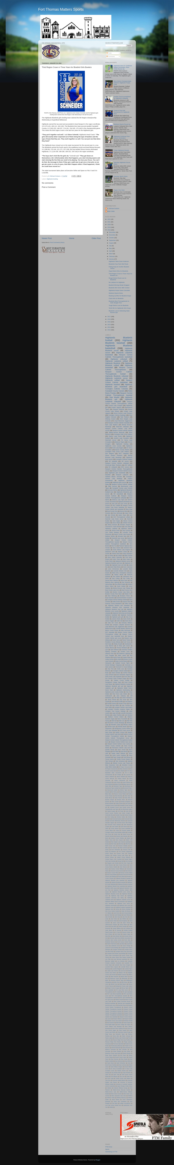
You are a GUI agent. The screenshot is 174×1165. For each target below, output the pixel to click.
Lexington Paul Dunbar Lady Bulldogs (116, 953)
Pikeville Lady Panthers (120, 1038)
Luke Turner (123, 503)
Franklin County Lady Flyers (120, 855)
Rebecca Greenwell (110, 1049)
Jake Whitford (123, 918)
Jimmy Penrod (112, 699)
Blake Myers (108, 793)
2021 (109, 222)
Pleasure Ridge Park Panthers (113, 1041)
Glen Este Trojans (125, 863)
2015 (109, 322)
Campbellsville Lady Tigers (111, 809)
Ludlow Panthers (117, 715)
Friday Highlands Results (121, 150)
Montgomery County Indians (122, 728)
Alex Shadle (121, 770)
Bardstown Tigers (118, 786)
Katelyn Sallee (126, 934)
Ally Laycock (127, 774)
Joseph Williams (117, 928)
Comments (110, 56)
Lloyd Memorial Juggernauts (123, 421)
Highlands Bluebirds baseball (118, 341)
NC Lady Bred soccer (122, 990)
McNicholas (124, 978)
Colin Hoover (124, 826)
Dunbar (107, 843)
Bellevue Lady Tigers (118, 499)
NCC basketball (109, 632)
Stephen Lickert (122, 551)
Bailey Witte (108, 786)
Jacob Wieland (126, 915)
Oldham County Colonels (113, 746)
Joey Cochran (126, 530)
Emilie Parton (109, 561)
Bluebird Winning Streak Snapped (119, 285)
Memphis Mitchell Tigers (117, 980)
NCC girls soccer (109, 999)
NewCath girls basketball (124, 1003)
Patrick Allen (116, 1036)
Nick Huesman (110, 1022)
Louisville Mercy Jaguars (111, 966)
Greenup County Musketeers (113, 603)
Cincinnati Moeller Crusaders (124, 597)
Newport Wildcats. (117, 1018)
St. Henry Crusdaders (116, 1068)
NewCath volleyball (122, 426)
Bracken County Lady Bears (121, 592)
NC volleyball (113, 467)
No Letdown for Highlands (116, 282)
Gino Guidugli (129, 861)
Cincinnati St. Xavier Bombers (113, 526)
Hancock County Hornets (117, 870)
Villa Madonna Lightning (123, 653)
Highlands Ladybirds (111, 528)
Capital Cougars (111, 811)
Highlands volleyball (119, 359)
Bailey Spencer (127, 784)
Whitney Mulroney (121, 1097)
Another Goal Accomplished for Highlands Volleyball (122, 97)
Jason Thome (126, 922)
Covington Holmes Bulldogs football (117, 599)
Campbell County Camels (114, 391)
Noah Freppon (127, 1022)
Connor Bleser (109, 830)
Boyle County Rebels (121, 661)
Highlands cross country (113, 446)
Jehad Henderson (127, 697)
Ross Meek (115, 751)
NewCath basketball (110, 1003)
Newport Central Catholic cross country (118, 744)
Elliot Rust (127, 843)
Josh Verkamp (126, 928)
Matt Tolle (129, 721)
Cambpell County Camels (111, 805)
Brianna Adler (123, 511)
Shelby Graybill (118, 644)
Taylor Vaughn (117, 757)
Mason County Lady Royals (122, 534)
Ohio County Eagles (110, 1030)
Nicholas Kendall (128, 1020)
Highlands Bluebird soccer (122, 561)
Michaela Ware (122, 536)
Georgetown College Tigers (113, 682)
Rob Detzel (127, 1051)
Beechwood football (112, 790)
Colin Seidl (127, 526)
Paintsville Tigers (120, 1034)
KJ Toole (117, 932)
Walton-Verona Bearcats (116, 432)
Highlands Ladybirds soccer (116, 378)
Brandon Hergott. (109, 799)
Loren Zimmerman (113, 569)
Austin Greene (117, 782)
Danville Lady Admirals (122, 836)
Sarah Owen (124, 580)
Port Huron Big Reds (118, 1043)
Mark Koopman (114, 976)
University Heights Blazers (118, 1080)
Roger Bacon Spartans (111, 1055)
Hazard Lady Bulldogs (110, 876)
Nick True (114, 546)
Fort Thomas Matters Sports (61, 9)
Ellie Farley (114, 843)
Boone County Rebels (122, 450)
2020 (109, 224)
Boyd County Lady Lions (112, 590)
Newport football (128, 1018)
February (112, 256)
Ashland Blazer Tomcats (113, 476)
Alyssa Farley (117, 657)
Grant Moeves (123, 867)
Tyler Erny (107, 1080)
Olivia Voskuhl (122, 1030)
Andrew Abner (116, 553)
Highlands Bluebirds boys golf (114, 609)
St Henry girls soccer (123, 646)
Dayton (128, 838)
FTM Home (108, 1147)
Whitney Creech (110, 419)
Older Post (96, 238)
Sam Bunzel (124, 751)
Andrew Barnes (122, 778)
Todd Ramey (126, 757)
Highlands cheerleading (123, 690)
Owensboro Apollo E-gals (124, 1032)
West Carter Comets (116, 1093)
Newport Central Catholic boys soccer (121, 742)
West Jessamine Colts (112, 765)
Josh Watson (128, 701)
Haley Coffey (128, 513)
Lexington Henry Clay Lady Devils (124, 951)
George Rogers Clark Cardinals (113, 859)
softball (111, 1107)
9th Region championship (111, 768)
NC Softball (128, 465)
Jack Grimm (117, 913)
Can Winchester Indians (126, 809)
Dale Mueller (115, 397)
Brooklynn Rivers (125, 596)
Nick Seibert (116, 576)
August (111, 243)
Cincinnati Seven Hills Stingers (124, 822)
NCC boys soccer (125, 730)
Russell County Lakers (120, 1057)
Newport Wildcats (118, 409)
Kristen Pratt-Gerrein (112, 943)
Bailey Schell (118, 784)
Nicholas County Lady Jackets (114, 1020)
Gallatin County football (121, 680)
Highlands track (109, 909)
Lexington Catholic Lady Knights (123, 707)
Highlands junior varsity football (114, 692)
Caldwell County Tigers (122, 663)
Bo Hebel (118, 659)
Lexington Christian (117, 949)
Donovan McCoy (112, 490)
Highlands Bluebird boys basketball (116, 886)
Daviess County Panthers (117, 838)
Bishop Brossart (112, 524)
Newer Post (47, 238)
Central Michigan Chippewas (113, 665)
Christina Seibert (121, 817)
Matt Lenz (121, 721)
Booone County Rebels (120, 793)
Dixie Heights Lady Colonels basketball (120, 842)
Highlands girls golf (117, 617)
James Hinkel (113, 920)
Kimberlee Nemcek (110, 942)
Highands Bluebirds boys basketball (115, 880)
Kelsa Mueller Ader (117, 936)
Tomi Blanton (114, 1076)
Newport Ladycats (122, 474)
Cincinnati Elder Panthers (113, 465)
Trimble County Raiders (123, 759)
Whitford (130, 1095)
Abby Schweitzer (124, 768)
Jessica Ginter (116, 530)
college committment (125, 1103)
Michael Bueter (122, 726)
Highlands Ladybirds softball (116, 361)
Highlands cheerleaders (111, 905)
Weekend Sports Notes (116, 293)
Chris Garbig (110, 817)
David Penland (116, 672)
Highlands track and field (119, 565)
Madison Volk (122, 972)
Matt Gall (114, 721)
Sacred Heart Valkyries (111, 580)
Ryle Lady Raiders (111, 424)
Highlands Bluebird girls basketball (118, 605)
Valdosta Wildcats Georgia (120, 1088)
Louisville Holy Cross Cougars (122, 965)
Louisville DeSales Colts (120, 571)
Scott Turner (126, 642)
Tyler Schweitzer (120, 761)
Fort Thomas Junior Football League (116, 678)
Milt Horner (124, 982)
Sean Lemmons (123, 1065)
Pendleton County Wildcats (113, 642)
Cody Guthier (115, 826)
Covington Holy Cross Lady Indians (117, 451)
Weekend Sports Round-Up (122, 124)
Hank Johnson (128, 870)
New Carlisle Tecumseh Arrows (122, 1001)
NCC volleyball (124, 453)
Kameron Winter (126, 932)
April (110, 251)
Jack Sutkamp (121, 696)
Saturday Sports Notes (121, 176)
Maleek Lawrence (122, 974)
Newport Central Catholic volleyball (117, 463)
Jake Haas (117, 917)
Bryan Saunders (109, 597)
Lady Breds (122, 943)
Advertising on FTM (111, 1151)
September (112, 240)
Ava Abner (110, 555)
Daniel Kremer (126, 834)
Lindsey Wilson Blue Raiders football (120, 957)
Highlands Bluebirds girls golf (114, 686)
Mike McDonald (125, 630)
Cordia (117, 830)
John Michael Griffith (117, 701)
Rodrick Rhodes (127, 1053)
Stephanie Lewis (110, 551)
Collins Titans (116, 559)
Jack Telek (109, 915)
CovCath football (126, 830)
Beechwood (127, 786)
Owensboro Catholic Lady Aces (121, 747)
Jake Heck (125, 917)
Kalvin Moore (128, 621)
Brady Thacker (118, 797)
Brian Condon (115, 801)
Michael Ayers (111, 726)
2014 (109, 324)
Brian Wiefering (112, 596)
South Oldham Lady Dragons (121, 549)
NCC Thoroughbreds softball (121, 517)
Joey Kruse (122, 699)
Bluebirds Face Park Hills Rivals (118, 264)
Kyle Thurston (126, 705)
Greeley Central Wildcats (117, 868)
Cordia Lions (120, 669)
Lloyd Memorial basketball (120, 959)
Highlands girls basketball (117, 473)
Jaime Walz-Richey (115, 567)
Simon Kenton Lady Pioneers (123, 413)
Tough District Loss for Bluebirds (118, 305)
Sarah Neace (110, 1063)
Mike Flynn (117, 982)
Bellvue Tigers (124, 790)
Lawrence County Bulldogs (111, 947)
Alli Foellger (118, 774)
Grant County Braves (121, 865)
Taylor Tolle (116, 1074)
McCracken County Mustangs (115, 722)
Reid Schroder (123, 1049)
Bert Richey (114, 792)
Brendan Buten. (121, 799)
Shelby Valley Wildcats (118, 753)
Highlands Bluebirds (112, 363)
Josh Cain (115, 503)
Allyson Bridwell (121, 776)
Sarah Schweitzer (120, 1063)
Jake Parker (114, 918)
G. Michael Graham (113, 208)
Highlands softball (112, 380)
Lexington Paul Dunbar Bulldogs (115, 711)
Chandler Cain (118, 815)
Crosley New (117, 834)
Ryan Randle (124, 1059)
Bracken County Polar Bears (113, 594)
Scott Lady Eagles (117, 448)
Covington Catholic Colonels (116, 389)
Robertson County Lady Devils (113, 1053)
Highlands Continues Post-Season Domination (122, 137)
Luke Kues (123, 970)
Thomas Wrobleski (122, 647)
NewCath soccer (110, 440)
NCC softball (116, 505)
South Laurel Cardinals (119, 755)
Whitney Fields (111, 1097)
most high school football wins (113, 1105)
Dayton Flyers (109, 840)
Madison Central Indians (115, 717)
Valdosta (109, 1088)
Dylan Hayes (126, 559)
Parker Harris (116, 640)
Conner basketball (125, 828)
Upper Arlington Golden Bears (124, 1086)
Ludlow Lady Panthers (112, 970)
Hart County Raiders (112, 874)
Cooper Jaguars (116, 407)
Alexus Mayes (116, 522)
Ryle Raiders (125, 417)
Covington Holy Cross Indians (123, 434)
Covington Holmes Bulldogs (117, 415)
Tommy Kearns (109, 759)
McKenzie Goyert (114, 978)
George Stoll (120, 861)
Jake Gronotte (108, 917)
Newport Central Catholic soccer (122, 471)
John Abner (114, 926)
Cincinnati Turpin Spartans (114, 824)
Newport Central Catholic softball (122, 484)
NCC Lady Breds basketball (114, 993)
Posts (109, 53)
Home (71, 238)
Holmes (117, 909)
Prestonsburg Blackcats (117, 1045)
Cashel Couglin (126, 813)
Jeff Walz (116, 697)
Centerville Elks (109, 815)
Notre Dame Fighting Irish (118, 1028)
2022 (109, 219)
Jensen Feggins (109, 621)
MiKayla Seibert (127, 724)
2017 (109, 316)
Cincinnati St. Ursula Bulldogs (124, 667)
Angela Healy (126, 657)
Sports (107, 1149)
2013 (109, 327)
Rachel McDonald (116, 1047)
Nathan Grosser (120, 732)
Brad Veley (127, 795)
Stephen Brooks (121, 1070)
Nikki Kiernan (112, 486)
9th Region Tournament (124, 767)
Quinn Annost (121, 749)
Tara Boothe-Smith (116, 1072)
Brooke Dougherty (125, 801)
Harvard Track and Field (125, 874)
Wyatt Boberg (115, 1099)
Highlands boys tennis (123, 903)
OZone (128, 1028)
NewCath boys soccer (118, 538)
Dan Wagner (109, 453)
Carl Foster (120, 811)
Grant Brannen (109, 865)
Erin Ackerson (113, 847)
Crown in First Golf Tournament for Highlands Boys (121, 112)
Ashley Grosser (109, 659)
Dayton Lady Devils (115, 436)
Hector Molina (121, 876)
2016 (109, 319)
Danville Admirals (109, 836)
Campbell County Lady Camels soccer (120, 807)
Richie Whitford (117, 1051)
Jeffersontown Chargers (111, 924)
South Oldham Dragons (117, 1066)
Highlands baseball (112, 384)
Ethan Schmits (123, 847)
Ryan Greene (117, 548)
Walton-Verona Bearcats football (121, 1090)
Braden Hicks (128, 594)
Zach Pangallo (109, 655)
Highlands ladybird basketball (123, 907)
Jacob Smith (126, 619)
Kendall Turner (122, 703)
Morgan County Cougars (113, 988)
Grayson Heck (126, 601)
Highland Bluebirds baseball (118, 882)
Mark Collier (111, 211)
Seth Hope (108, 644)
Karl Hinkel (117, 934)
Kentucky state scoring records (113, 940)
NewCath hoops (122, 1005)
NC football (118, 992)
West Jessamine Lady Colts (119, 1095)
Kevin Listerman (127, 567)
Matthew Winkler (110, 536)
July (110, 245)
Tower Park (129, 1076)
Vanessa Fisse (109, 653)
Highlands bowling (52, 179)
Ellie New (121, 843)
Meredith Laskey (116, 724)
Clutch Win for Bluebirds (116, 298)
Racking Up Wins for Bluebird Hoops (120, 296)
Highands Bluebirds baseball (123, 878)
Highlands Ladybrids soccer (123, 899)
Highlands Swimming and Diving (121, 613)
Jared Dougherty (123, 920)
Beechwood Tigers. (127, 788)
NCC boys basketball (111, 730)
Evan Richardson (115, 849)
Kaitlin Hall (119, 621)
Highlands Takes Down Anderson (119, 261)
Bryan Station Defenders (115, 557)
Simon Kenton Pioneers (113, 455)
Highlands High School (117, 895)
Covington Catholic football (120, 671)
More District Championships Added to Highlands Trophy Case (122, 82)
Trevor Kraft (110, 1078)
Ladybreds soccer (115, 945)
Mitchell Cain (114, 984)
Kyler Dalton (108, 707)
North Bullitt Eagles (110, 1024)
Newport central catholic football (122, 430)
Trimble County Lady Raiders (123, 1078)
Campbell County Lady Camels (122, 488)
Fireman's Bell (126, 849)
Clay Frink (111, 669)
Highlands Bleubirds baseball (125, 884)
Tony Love (121, 1076)
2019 (109, 227)
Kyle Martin (115, 705)
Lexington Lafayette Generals (121, 624)
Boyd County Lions (112, 511)
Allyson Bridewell (109, 776)
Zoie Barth (114, 1103)
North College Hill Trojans (123, 1024)
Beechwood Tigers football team (113, 788)
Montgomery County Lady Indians (123, 986)
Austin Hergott (121, 586)
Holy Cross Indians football (112, 911)
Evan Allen (127, 676)
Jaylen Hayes (122, 515)
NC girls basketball (127, 992)
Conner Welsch (115, 828)
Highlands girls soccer (119, 482)
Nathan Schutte (119, 999)
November (112, 235)
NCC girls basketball (125, 997)
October (111, 237)
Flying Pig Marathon (110, 851)
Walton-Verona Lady (110, 1091)
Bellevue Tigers (119, 442)
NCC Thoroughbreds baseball (119, 995)
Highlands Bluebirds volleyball (116, 376)
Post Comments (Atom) (57, 242)
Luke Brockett (128, 715)
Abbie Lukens (122, 655)
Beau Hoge (129, 509)
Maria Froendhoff (122, 719)
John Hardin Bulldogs (112, 532)
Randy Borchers (126, 1047)
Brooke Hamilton (109, 803)
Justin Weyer (108, 930)
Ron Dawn (123, 1055)
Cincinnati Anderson (117, 819)
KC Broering (118, 930)
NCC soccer (125, 467)
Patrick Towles (126, 640)
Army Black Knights (120, 584)
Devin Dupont (119, 840)
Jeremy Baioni (123, 924)
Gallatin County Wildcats (123, 857)
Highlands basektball (111, 615)
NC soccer (125, 461)
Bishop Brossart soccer (124, 792)
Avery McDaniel (109, 784)
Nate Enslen (108, 732)
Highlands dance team (124, 905)
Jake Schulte (111, 515)
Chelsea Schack (128, 815)
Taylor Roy (108, 1074)
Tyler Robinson (114, 649)
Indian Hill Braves (125, 911)
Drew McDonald (117, 513)
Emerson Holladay (123, 845)
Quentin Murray (109, 749)
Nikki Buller (119, 1022)
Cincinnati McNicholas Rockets (117, 820)
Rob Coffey (126, 578)
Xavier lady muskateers (120, 1101)
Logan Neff (115, 713)
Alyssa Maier (108, 584)
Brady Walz (127, 797)
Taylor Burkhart (126, 1072)
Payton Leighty (109, 1038)
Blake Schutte (128, 555)
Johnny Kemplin (123, 926)
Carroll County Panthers (111, 813)
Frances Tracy (120, 853)
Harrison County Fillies (112, 872)
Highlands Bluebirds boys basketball (117, 607)
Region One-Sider (119, 190)
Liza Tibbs (108, 959)
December (112, 232)
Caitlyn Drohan (119, 803)
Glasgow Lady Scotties (113, 863)
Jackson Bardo (116, 619)
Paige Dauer (108, 1034)
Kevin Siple (127, 940)
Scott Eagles (116, 521)
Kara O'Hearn (108, 934)
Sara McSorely (128, 1061)
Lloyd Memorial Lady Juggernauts (115, 626)
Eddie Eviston (116, 601)
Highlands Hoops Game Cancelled (119, 290)
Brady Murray (108, 797)
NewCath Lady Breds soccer (114, 519)
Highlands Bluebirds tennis (112, 893)
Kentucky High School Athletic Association (120, 938)
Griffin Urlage (128, 603)
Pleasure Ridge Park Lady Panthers (122, 1040)
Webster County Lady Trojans (121, 763)
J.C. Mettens (108, 913)
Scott (129, 1063)
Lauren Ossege (126, 945)
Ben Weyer (119, 555)
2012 (109, 330)
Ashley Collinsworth (119, 780)
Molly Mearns (122, 984)
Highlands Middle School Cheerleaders (115, 901)
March (111, 253)
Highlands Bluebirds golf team (113, 563)
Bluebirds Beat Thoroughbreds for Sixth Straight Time (119, 302)
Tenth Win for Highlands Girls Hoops (120, 308)
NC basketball (118, 494)
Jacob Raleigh (117, 915)
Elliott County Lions (110, 845)
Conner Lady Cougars (115, 405)
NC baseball (113, 461)
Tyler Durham (109, 761)
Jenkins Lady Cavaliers (121, 438)
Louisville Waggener (117, 968)
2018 (109, 230)
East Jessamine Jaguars (123, 674)
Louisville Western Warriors (122, 628)
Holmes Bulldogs (126, 909)
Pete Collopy (116, 578)
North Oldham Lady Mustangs (113, 1026)
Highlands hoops (109, 907)
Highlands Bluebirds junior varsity (121, 891)
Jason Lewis (116, 922)
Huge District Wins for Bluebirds (118, 271)
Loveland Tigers (128, 968)
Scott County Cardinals (111, 1065)
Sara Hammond (119, 1061)
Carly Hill (128, 811)
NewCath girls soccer (110, 1005)
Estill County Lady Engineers (113, 676)
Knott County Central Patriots (124, 942)
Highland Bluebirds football (122, 684)
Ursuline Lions (125, 651)
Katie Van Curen (113, 623)
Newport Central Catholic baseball (118, 423)
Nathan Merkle (118, 574)
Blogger (98, 1160)
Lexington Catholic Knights (124, 459)
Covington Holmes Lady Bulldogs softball (115, 832)
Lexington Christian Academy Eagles (119, 709)
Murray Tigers (125, 988)
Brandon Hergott (125, 524)
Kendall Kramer (111, 703)
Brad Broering (118, 795)
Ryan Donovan (114, 1059)
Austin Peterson (126, 782)
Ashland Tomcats (127, 522)
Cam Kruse (128, 803)
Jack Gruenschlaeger (127, 913)
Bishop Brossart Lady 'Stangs (121, 588)
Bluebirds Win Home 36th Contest (119, 288)
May (110, 248)
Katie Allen (108, 936)
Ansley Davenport (127, 553)
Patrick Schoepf (126, 1036)
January (111, 259)
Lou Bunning (121, 961)
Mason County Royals (111, 630)
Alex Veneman (126, 582)
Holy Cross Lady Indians (119, 694)
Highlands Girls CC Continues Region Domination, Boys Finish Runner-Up (123, 67)
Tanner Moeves (109, 647)
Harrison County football (126, 872)
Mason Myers (124, 976)
